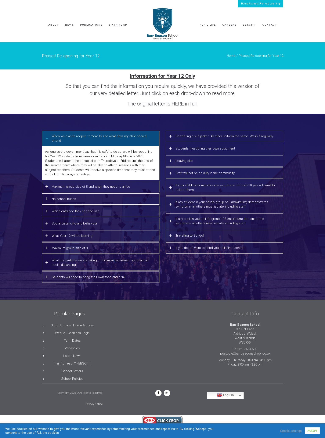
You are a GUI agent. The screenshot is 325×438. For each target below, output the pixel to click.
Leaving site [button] (184, 161)
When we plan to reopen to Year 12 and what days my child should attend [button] (99, 138)
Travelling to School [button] (190, 235)
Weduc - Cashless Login (72, 333)
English (225, 395)
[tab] (100, 138)
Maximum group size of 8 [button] (70, 248)
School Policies (72, 379)
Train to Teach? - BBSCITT (72, 363)
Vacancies (72, 348)
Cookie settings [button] (291, 431)
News (69, 24)
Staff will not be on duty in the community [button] (205, 173)
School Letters (72, 371)
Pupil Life (208, 24)
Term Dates (72, 340)
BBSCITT (249, 24)
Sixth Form (118, 24)
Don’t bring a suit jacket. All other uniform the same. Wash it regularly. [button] (225, 136)
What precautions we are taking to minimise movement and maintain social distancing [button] (100, 262)
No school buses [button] (64, 199)
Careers (229, 24)
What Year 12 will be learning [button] (72, 236)
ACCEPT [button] (312, 430)
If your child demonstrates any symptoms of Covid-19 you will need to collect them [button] (225, 187)
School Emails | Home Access (72, 325)
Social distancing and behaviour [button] (74, 223)
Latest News (72, 356)
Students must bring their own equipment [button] (205, 148)
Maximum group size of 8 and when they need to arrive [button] (91, 187)
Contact (269, 24)
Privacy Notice (94, 404)
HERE (178, 104)
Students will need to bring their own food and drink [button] (88, 277)
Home (231, 56)
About (53, 24)
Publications (91, 24)
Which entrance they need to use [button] (75, 211)
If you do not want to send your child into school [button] (210, 248)
